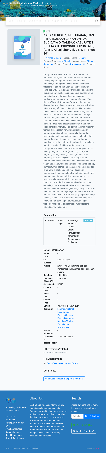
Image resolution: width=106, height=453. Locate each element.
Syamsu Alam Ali (77, 64)
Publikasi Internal (65, 315)
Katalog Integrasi (13, 432)
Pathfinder (10, 419)
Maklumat (10, 416)
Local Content (64, 312)
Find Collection (92, 416)
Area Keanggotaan (14, 429)
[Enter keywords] (77, 416)
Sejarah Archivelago (15, 438)
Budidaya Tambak (66, 321)
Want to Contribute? (83, 431)
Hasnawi (82, 58)
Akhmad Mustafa (53, 58)
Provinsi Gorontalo (66, 318)
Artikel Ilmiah (63, 327)
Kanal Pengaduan (14, 435)
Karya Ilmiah (63, 324)
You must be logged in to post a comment (64, 379)
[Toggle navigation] (100, 4)
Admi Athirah (64, 61)
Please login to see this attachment (62, 363)
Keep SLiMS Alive (82, 425)
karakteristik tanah (66, 309)
